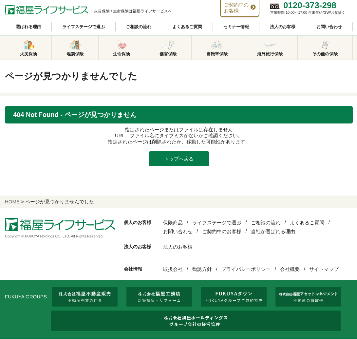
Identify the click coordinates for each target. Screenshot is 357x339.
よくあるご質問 (187, 26)
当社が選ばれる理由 (273, 231)
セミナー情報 (236, 26)
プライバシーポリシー (246, 269)
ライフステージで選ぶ (83, 26)
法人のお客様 (282, 26)
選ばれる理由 (28, 26)
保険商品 (173, 222)
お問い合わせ (329, 26)
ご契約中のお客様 (221, 231)
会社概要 (290, 269)
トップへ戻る (179, 158)
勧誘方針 (202, 269)
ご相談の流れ (138, 26)
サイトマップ (324, 269)
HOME (12, 201)
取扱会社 (173, 269)
